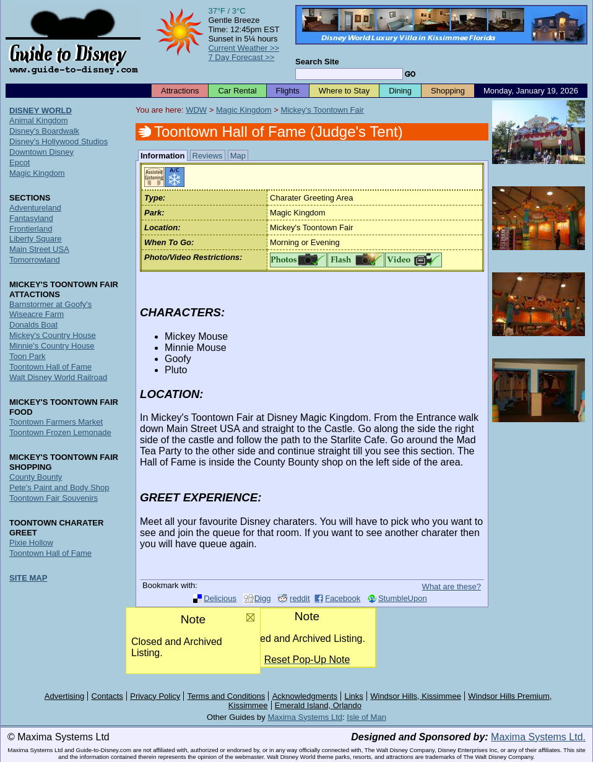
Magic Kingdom (244, 110)
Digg (262, 598)
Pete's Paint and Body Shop (59, 487)
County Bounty (35, 477)
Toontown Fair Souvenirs (53, 498)
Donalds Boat (33, 324)
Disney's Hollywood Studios (58, 141)
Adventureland (35, 207)
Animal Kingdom (38, 120)
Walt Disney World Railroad (58, 377)
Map (238, 155)
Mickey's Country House (52, 335)
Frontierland (30, 228)
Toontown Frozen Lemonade (60, 432)
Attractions (180, 90)
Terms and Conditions (227, 696)
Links (354, 696)
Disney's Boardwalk (44, 131)
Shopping (448, 90)
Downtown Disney (41, 152)
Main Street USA (39, 249)
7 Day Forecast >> (241, 57)
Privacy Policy (155, 696)
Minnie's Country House (52, 345)
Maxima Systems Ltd (304, 717)
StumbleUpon (402, 598)
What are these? (451, 586)
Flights (288, 90)
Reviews (208, 155)
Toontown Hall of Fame (50, 366)
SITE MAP (28, 577)
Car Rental (237, 90)
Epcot (19, 162)
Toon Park (27, 356)
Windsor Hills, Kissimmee (415, 696)
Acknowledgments (305, 696)
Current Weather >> (243, 48)
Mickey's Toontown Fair (321, 110)
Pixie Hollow (31, 542)
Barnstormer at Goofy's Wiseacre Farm (50, 309)
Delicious (220, 598)
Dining (400, 90)
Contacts (107, 696)
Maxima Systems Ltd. (538, 737)
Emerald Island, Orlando (318, 705)
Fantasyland (31, 218)
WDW (196, 110)
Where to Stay (344, 90)
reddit (300, 598)
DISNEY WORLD (40, 110)
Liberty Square (35, 238)
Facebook (342, 598)
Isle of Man (366, 717)
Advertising (64, 696)
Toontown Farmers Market (56, 421)
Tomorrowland (34, 259)
